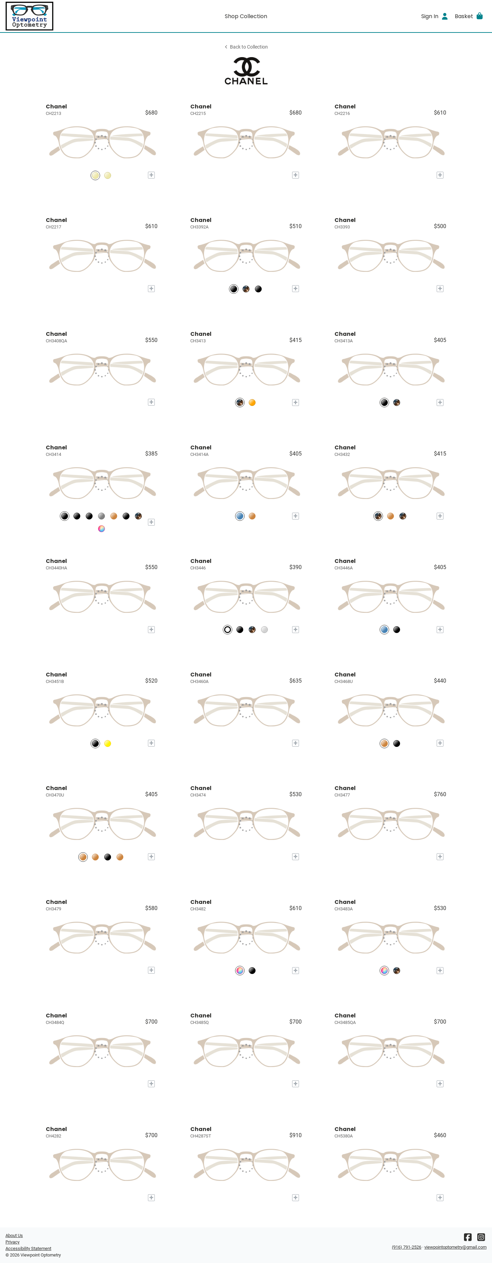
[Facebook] (467, 1238)
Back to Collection (246, 47)
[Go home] (65, 16)
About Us (14, 1235)
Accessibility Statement (28, 1248)
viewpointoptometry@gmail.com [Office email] (455, 1247)
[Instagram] (481, 1238)
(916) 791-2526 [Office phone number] (406, 1247)
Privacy (12, 1242)
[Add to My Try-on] (151, 175)
